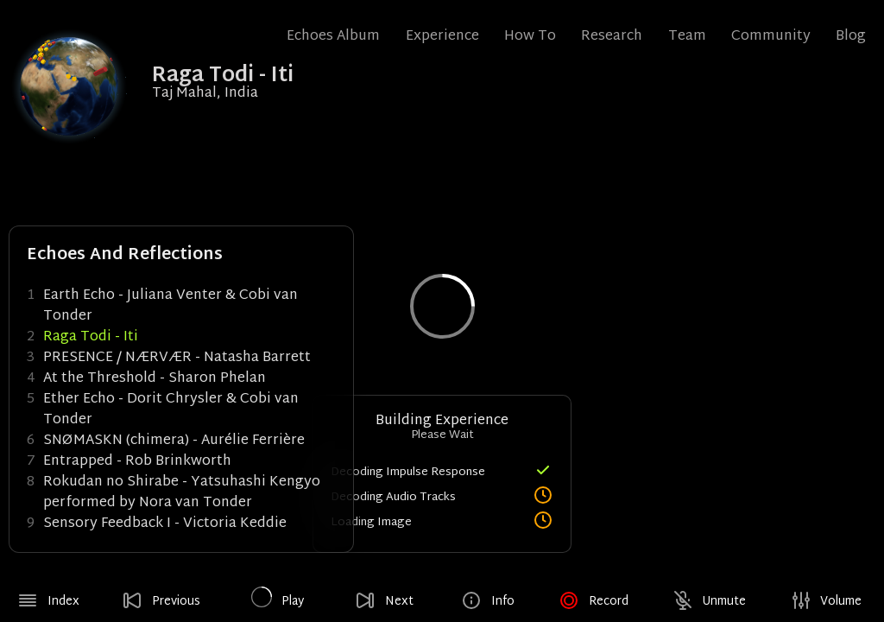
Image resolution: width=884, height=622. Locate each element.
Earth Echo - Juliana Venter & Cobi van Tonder (170, 306)
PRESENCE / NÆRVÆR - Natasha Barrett (177, 358)
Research (611, 36)
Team (687, 36)
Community (771, 36)
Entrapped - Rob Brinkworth (137, 461)
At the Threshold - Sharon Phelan (154, 378)
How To (530, 36)
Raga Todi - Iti (90, 337)
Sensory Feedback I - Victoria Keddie (165, 523)
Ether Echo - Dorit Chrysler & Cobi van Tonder (171, 410)
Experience (442, 36)
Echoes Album (333, 36)
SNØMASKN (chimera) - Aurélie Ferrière (174, 441)
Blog (851, 36)
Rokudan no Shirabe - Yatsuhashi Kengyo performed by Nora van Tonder (181, 493)
